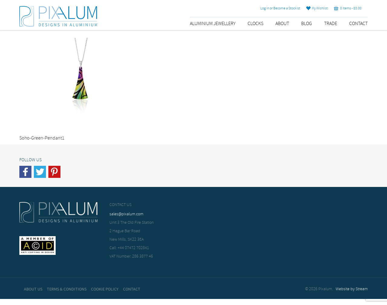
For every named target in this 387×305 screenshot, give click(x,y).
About (282, 24)
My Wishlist (317, 8)
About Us (33, 289)
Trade (330, 24)
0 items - (348, 8)
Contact (358, 24)
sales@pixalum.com (126, 214)
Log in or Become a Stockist (280, 8)
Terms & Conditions (66, 289)
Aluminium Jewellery (213, 24)
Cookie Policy (105, 289)
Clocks (255, 24)
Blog (306, 24)
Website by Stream (352, 289)
